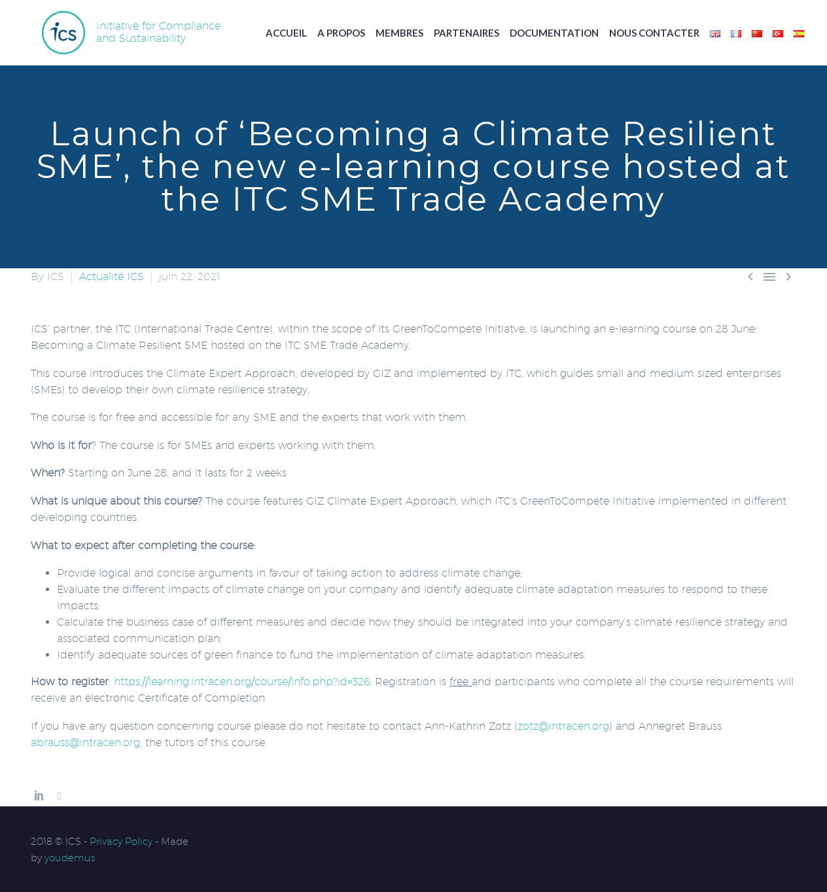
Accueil (286, 33)
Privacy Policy (121, 841)
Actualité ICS (111, 276)
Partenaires (466, 33)
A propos (341, 33)
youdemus (70, 857)
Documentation (554, 33)
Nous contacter (654, 33)
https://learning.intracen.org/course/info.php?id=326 (242, 681)
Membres (399, 33)
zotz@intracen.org (563, 726)
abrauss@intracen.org (85, 742)
